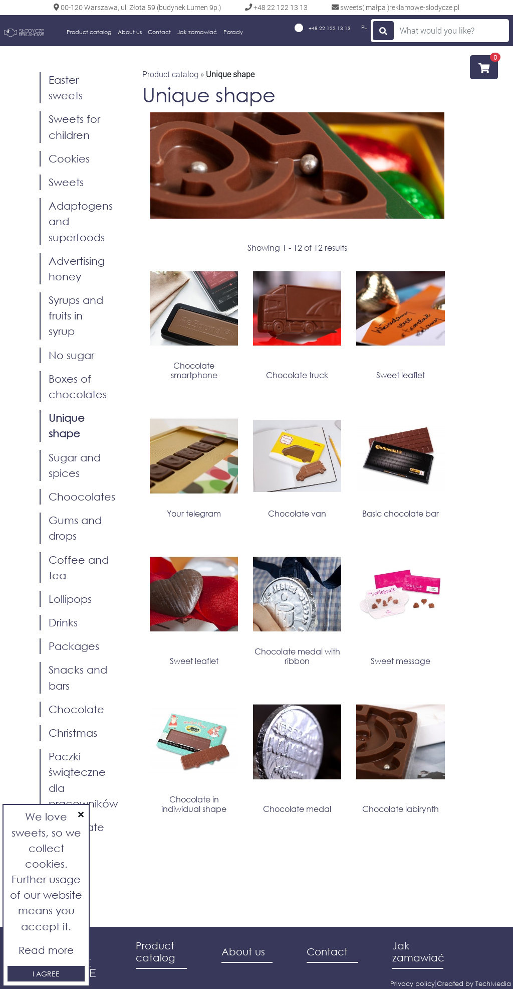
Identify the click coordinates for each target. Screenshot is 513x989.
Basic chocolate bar (400, 513)
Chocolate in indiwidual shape (193, 804)
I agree (46, 973)
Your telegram (194, 513)
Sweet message (400, 660)
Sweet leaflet (400, 375)
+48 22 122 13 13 (323, 28)
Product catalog (89, 32)
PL (364, 27)
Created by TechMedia (474, 983)
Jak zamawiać (197, 32)
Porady (233, 32)
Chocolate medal (297, 808)
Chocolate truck (297, 375)
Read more (46, 950)
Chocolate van (297, 513)
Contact (159, 32)
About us (130, 32)
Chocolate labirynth (400, 808)
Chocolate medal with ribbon (297, 656)
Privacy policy (412, 983)
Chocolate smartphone (194, 370)
